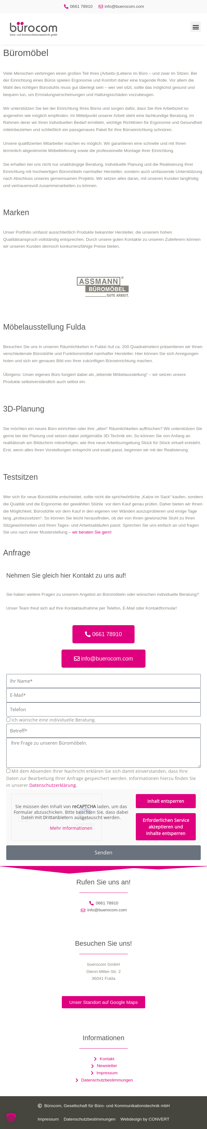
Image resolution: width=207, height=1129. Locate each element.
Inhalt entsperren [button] (165, 801)
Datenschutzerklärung (52, 785)
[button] (195, 27)
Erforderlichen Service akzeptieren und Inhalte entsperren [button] (166, 826)
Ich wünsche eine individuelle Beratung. (54, 720)
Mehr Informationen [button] (71, 828)
